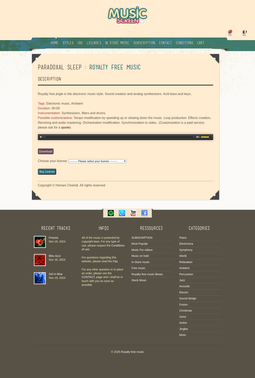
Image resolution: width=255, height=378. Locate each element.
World (182, 255)
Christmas (185, 310)
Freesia (53, 237)
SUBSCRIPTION (141, 237)
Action (183, 322)
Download (45, 151)
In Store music (117, 43)
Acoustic (184, 286)
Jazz (182, 280)
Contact (165, 43)
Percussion (186, 274)
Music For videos (142, 249)
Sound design (187, 298)
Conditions (184, 43)
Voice (182, 316)
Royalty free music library (147, 274)
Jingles (183, 329)
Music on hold (140, 255)
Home (55, 41)
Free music (138, 268)
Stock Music (138, 280)
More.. (183, 334)
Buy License (47, 171)
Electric (183, 292)
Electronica (186, 243)
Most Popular (139, 243)
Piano (182, 237)
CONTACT (88, 277)
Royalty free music (132, 351)
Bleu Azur (55, 255)
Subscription (144, 43)
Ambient (184, 268)
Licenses (94, 43)
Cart (200, 43)
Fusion (183, 304)
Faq (80, 43)
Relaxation (185, 262)
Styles (68, 43)
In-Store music (140, 262)
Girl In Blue (56, 274)
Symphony (185, 249)
